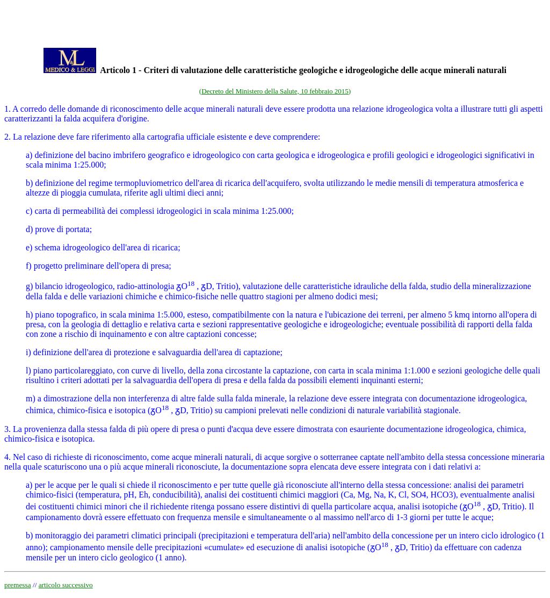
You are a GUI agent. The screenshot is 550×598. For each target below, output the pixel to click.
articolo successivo (66, 585)
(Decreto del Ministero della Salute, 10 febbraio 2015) (275, 91)
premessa (17, 585)
